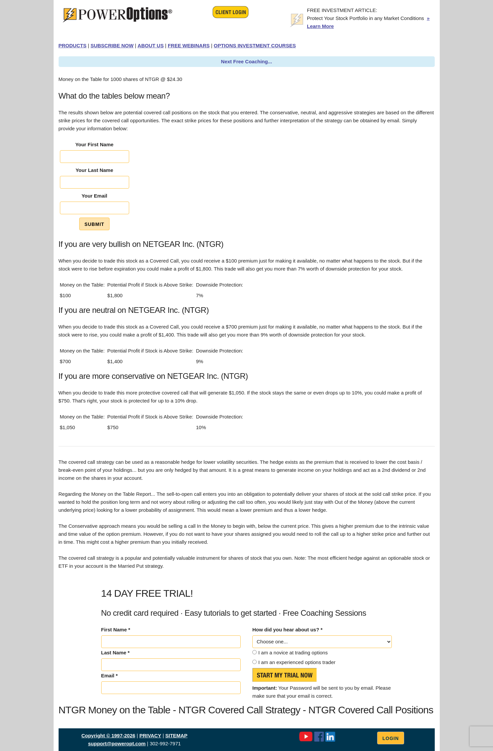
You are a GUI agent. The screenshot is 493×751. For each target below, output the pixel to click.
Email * (109, 675)
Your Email (94, 196)
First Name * (115, 629)
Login (390, 738)
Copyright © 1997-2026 (108, 735)
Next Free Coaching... (246, 61)
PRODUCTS (73, 45)
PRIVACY (150, 735)
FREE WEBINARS (189, 45)
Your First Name (94, 144)
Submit (95, 224)
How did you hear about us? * (287, 629)
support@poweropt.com (116, 743)
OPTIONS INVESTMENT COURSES (255, 45)
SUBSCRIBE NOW (112, 45)
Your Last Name (94, 170)
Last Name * (115, 652)
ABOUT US (150, 45)
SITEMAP (176, 735)
